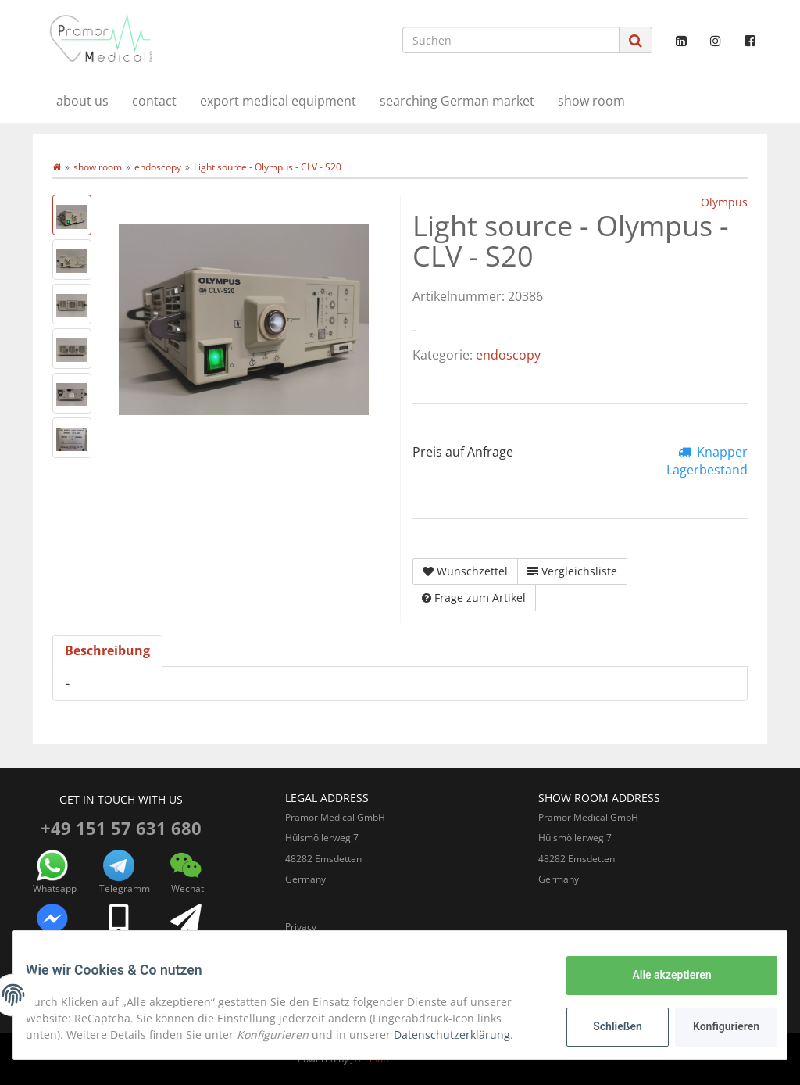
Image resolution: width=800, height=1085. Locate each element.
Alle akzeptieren (659, 975)
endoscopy (508, 354)
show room (591, 100)
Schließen (605, 1026)
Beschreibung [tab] (107, 650)
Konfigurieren (715, 1026)
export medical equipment (278, 100)
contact (154, 100)
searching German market (457, 100)
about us (82, 100)
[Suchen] (511, 40)
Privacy (300, 926)
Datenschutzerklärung (464, 1034)
